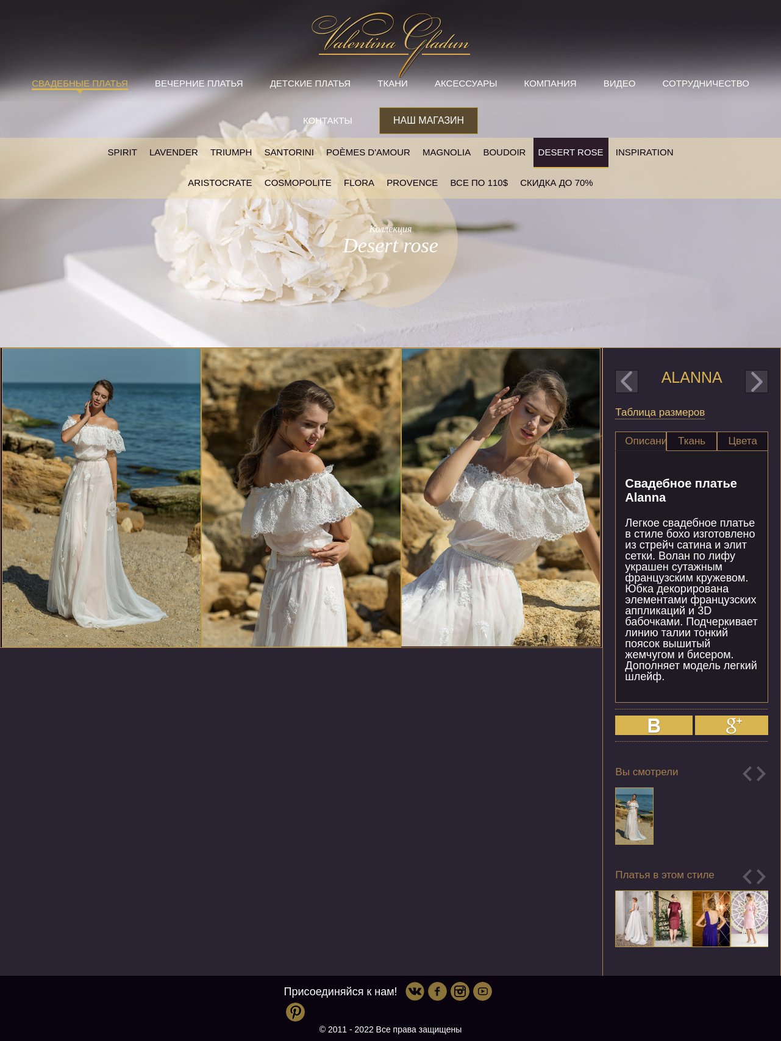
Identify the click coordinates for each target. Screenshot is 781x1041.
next (756, 381)
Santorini (288, 152)
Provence (412, 182)
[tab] (640, 441)
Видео (620, 83)
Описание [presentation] (645, 441)
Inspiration (645, 152)
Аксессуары (466, 83)
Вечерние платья (199, 83)
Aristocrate (220, 182)
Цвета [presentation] (743, 441)
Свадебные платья (80, 83)
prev (626, 381)
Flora (359, 182)
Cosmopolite (298, 182)
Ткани (392, 83)
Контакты (327, 120)
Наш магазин (428, 120)
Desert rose (571, 152)
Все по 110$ (479, 182)
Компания (550, 83)
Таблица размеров (660, 412)
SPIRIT (122, 152)
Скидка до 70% (556, 182)
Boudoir (504, 152)
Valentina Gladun (391, 45)
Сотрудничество (706, 83)
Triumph (231, 152)
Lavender (173, 152)
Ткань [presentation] (691, 441)
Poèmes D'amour (368, 152)
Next (761, 773)
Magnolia (447, 152)
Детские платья (310, 83)
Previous (747, 773)
